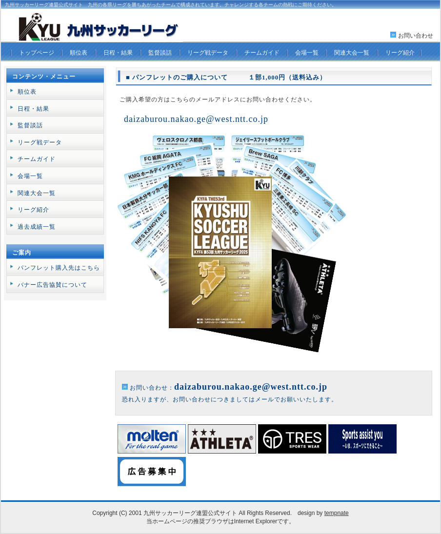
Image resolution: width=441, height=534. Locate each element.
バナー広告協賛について (52, 284)
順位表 (78, 52)
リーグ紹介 (400, 52)
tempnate (336, 513)
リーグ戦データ (207, 52)
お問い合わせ (415, 35)
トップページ (36, 52)
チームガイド (262, 52)
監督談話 (160, 52)
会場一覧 (307, 52)
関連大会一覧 (351, 52)
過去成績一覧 (37, 226)
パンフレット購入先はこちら (59, 267)
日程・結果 (118, 52)
